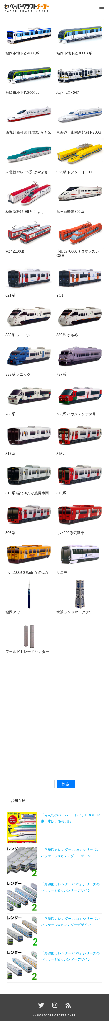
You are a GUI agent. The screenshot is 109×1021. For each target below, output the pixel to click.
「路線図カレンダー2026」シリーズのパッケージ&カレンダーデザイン (70, 853)
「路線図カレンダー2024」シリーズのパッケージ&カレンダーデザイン (70, 922)
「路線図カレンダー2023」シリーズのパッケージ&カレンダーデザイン (70, 956)
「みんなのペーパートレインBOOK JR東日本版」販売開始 (70, 818)
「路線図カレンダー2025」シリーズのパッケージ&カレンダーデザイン (70, 887)
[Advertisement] (54, 715)
